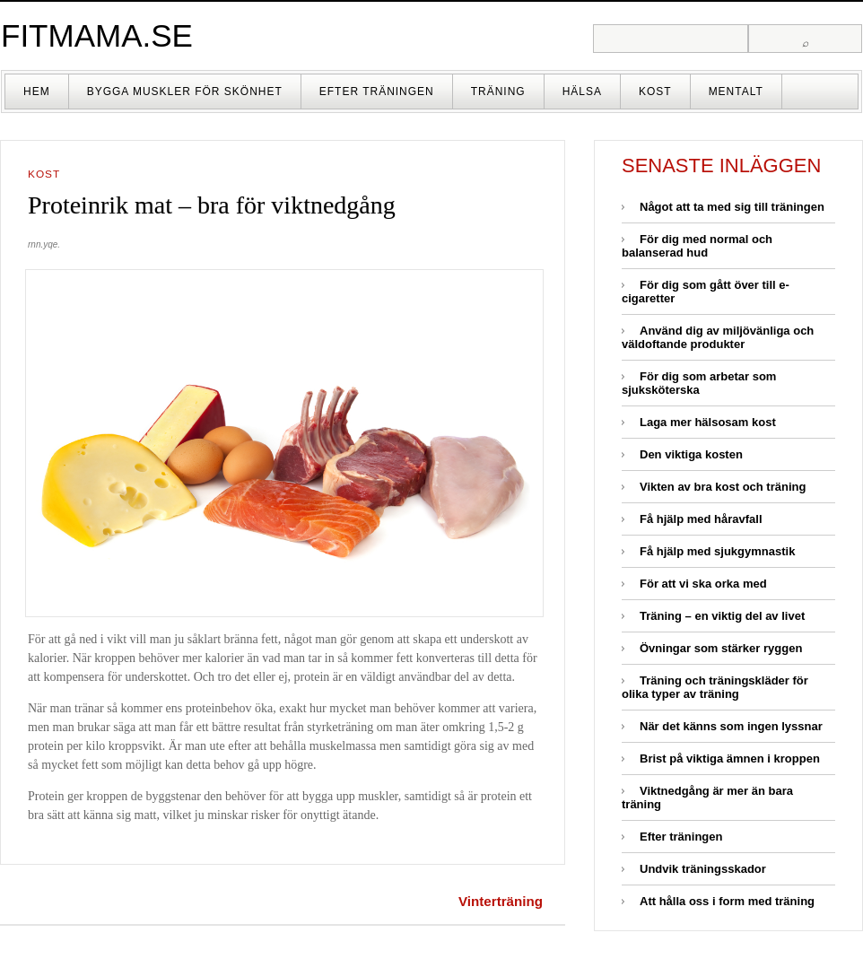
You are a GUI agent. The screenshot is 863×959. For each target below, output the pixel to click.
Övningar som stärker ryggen (721, 648)
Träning (498, 91)
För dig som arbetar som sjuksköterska (699, 383)
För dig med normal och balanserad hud (697, 245)
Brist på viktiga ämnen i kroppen (730, 758)
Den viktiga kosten (691, 454)
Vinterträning (500, 901)
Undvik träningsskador (703, 869)
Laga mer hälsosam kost (708, 422)
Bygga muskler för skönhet (185, 91)
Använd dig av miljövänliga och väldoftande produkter (718, 337)
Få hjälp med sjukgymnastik (717, 551)
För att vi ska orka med (703, 583)
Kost (655, 91)
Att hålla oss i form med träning (727, 901)
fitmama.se (97, 35)
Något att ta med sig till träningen (732, 207)
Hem (36, 91)
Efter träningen (376, 91)
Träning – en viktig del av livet (722, 616)
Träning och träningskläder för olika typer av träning (715, 687)
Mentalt (736, 91)
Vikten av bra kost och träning (723, 486)
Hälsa (582, 91)
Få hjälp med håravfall (701, 519)
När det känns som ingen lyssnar (731, 726)
